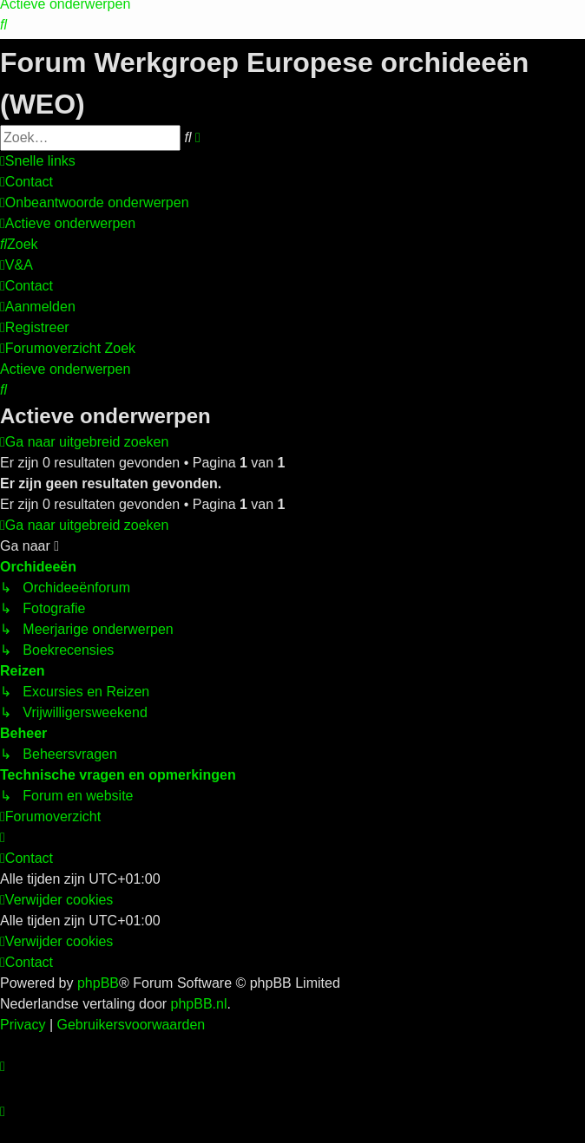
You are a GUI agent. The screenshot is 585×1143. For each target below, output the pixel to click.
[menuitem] (3, 25)
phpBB (98, 983)
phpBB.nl (199, 1003)
